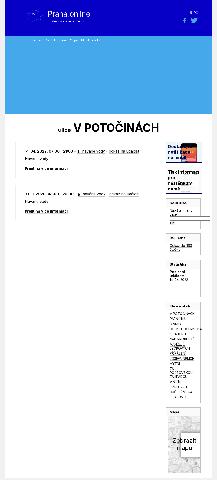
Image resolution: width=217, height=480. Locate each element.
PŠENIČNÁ (178, 319)
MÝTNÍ (175, 364)
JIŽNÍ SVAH (178, 387)
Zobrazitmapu (184, 444)
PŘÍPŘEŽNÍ (178, 353)
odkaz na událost (124, 151)
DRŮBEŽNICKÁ (181, 392)
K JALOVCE (179, 397)
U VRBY (175, 324)
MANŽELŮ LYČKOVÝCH (180, 346)
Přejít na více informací (46, 168)
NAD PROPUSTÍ (182, 339)
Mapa (74, 40)
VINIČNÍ (175, 382)
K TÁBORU (178, 334)
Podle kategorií (56, 40)
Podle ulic (35, 40)
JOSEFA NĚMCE (182, 358)
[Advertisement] (119, 76)
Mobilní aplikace (92, 40)
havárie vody (91, 151)
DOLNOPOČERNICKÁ (186, 329)
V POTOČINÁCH (182, 314)
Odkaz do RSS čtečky (181, 247)
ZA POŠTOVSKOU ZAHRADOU (181, 373)
